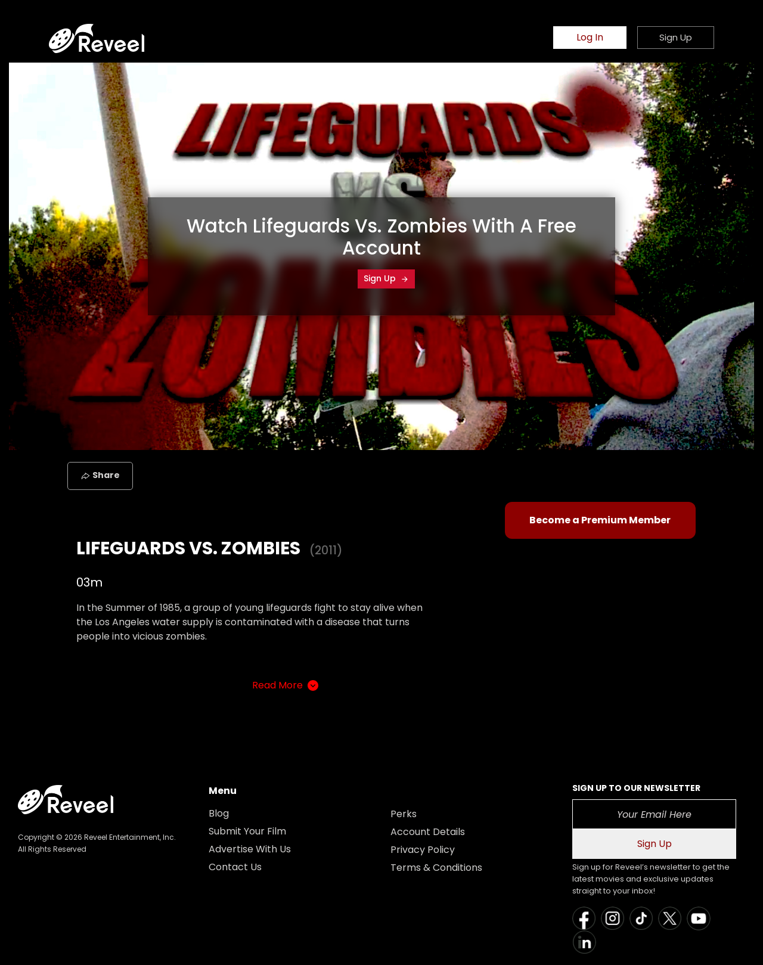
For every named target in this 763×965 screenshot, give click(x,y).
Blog (219, 813)
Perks (403, 814)
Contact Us (235, 867)
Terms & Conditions (436, 867)
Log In (589, 37)
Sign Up (386, 278)
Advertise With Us (250, 849)
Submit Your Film (247, 831)
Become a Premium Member (600, 520)
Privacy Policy (422, 850)
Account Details (427, 832)
